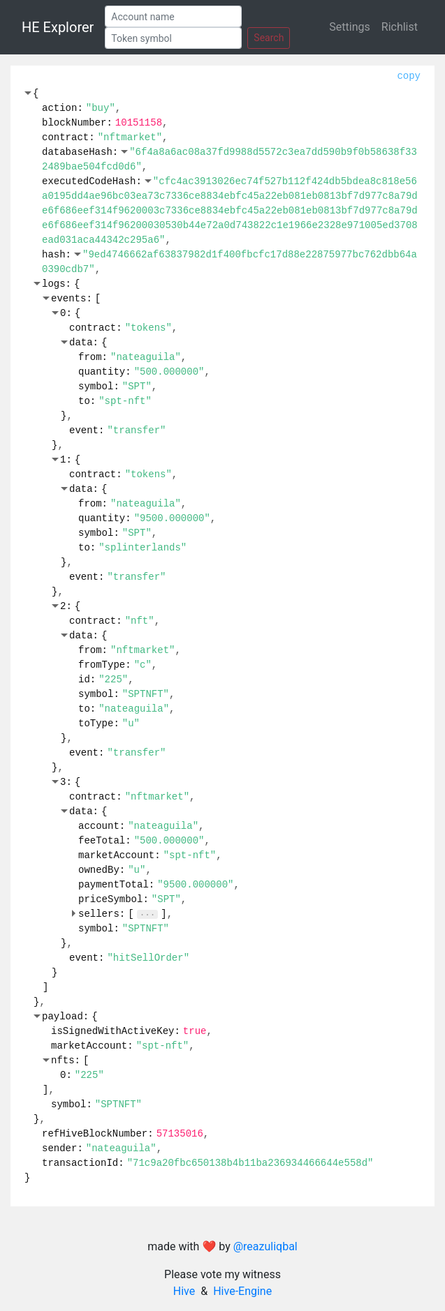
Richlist (399, 26)
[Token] (173, 38)
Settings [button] (349, 26)
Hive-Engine (242, 1291)
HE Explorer (58, 27)
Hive (184, 1291)
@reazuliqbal (265, 1246)
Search (269, 37)
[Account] (173, 16)
